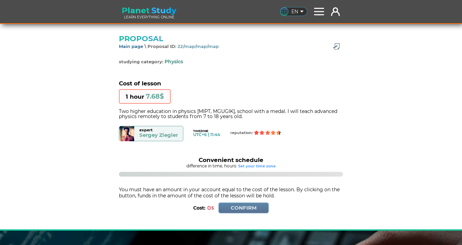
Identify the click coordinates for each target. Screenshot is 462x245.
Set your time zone (257, 166)
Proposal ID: (183, 46)
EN (297, 12)
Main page (131, 46)
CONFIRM (244, 208)
